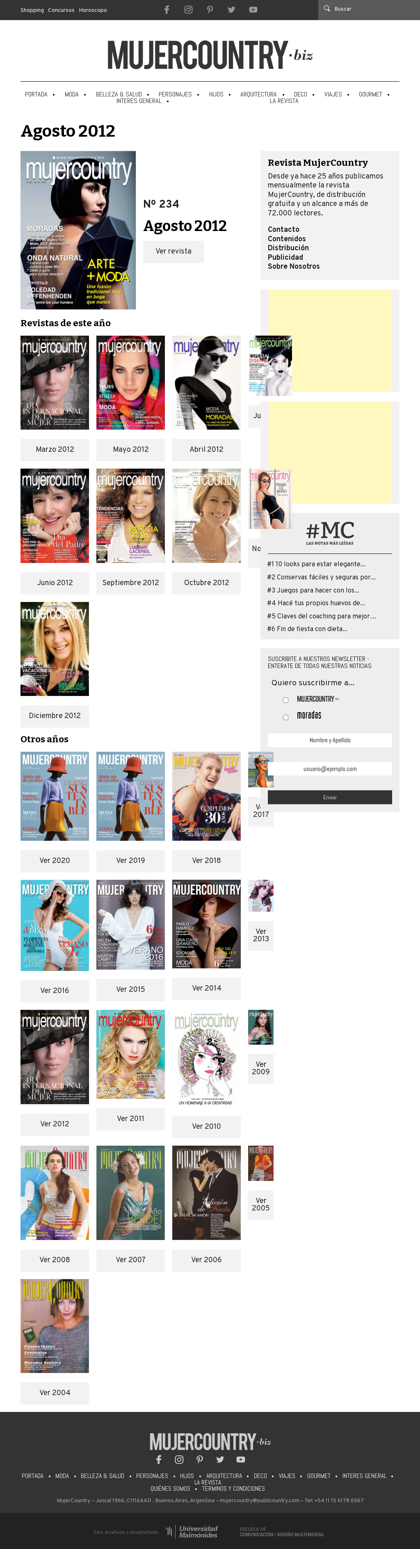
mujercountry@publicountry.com (259, 1500)
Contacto (283, 230)
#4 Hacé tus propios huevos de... (316, 603)
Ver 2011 (130, 1119)
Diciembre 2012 (55, 716)
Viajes (333, 94)
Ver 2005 (261, 1205)
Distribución (288, 248)
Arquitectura (258, 94)
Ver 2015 (130, 990)
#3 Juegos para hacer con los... (313, 591)
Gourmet (370, 94)
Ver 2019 (130, 861)
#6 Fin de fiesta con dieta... (307, 629)
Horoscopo (93, 10)
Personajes (175, 94)
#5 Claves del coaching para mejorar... (324, 617)
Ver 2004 (55, 1393)
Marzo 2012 (55, 450)
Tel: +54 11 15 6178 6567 (334, 1500)
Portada (36, 94)
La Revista (284, 100)
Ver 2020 (54, 861)
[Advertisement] (330, 340)
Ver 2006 (206, 1260)
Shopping (32, 10)
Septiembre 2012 (131, 583)
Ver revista (173, 251)
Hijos (216, 94)
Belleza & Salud (119, 94)
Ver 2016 (54, 991)
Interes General (139, 100)
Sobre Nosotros (294, 267)
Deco (300, 94)
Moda (72, 94)
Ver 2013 (261, 935)
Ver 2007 (131, 1260)
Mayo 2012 (131, 450)
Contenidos (287, 239)
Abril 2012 (206, 450)
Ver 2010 (206, 1127)
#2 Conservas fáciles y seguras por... (321, 578)
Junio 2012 (55, 583)
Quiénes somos (170, 1489)
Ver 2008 (54, 1260)
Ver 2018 (206, 861)
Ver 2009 (261, 1068)
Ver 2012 (54, 1124)
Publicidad (285, 258)
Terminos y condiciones (233, 1489)
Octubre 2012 (206, 583)
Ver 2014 (206, 988)
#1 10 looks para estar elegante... (316, 565)
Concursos (61, 10)
